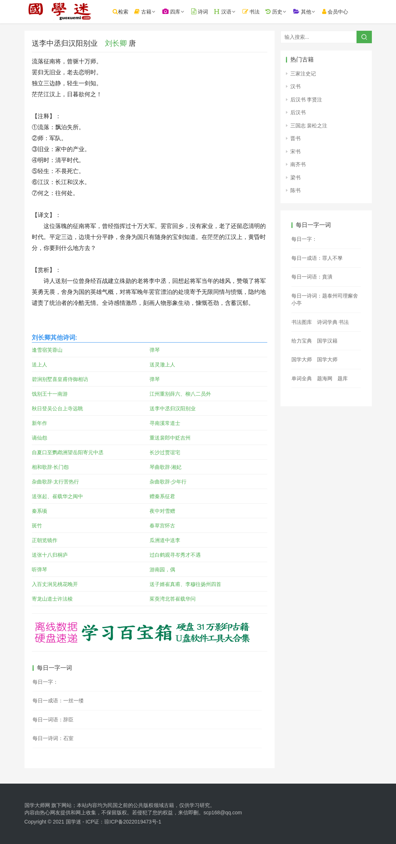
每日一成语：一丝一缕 (58, 700)
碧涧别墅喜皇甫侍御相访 (60, 379)
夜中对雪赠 (162, 511)
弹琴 (155, 350)
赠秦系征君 (162, 496)
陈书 (295, 190)
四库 (174, 11)
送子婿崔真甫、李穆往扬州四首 (185, 584)
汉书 (295, 86)
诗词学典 (327, 322)
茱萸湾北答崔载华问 (173, 599)
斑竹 (37, 526)
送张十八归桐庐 (50, 555)
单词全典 (301, 378)
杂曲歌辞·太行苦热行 (55, 482)
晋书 (295, 138)
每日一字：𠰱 (304, 239)
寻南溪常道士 (165, 423)
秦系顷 (39, 511)
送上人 (39, 364)
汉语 (225, 11)
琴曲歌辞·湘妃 (166, 467)
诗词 (202, 11)
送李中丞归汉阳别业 (173, 408)
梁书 (295, 177)
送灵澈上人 (162, 364)
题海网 (324, 378)
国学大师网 (37, 805)
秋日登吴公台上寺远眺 (57, 408)
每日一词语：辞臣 (53, 719)
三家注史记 (303, 73)
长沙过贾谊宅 (165, 452)
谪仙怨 (39, 438)
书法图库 (301, 322)
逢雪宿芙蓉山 (47, 350)
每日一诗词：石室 (53, 738)
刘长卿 (116, 43)
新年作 (39, 423)
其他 (305, 11)
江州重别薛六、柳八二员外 (180, 394)
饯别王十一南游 (50, 394)
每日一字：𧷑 (45, 682)
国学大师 (301, 359)
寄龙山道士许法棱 (52, 599)
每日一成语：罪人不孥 (317, 258)
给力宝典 (301, 341)
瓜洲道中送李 (165, 540)
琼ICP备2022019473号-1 (132, 822)
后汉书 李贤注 (306, 99)
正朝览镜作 (44, 540)
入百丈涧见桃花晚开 (55, 584)
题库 (342, 378)
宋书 (295, 151)
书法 (254, 11)
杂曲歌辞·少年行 (168, 482)
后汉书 (298, 112)
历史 (276, 11)
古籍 (145, 11)
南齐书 (298, 164)
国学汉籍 (327, 341)
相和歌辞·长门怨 (50, 467)
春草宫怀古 (162, 526)
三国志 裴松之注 (309, 125)
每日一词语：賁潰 (311, 277)
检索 (123, 11)
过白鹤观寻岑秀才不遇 (175, 555)
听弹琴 (39, 569)
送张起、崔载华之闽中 (57, 496)
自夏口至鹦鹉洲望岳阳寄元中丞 (67, 452)
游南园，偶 (162, 569)
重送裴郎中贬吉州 (170, 438)
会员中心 (338, 11)
